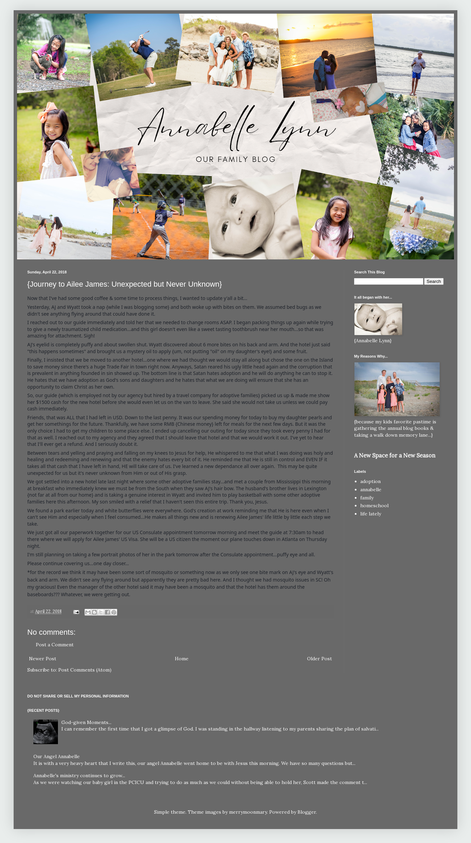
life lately (370, 514)
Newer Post (42, 659)
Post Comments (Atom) (84, 670)
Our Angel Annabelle (56, 756)
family (367, 498)
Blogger (307, 812)
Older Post (319, 659)
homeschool (374, 505)
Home (181, 659)
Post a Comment (55, 645)
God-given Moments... (86, 722)
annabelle (370, 489)
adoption (370, 481)
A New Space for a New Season (394, 455)
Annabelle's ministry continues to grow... (79, 775)
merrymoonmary (248, 812)
